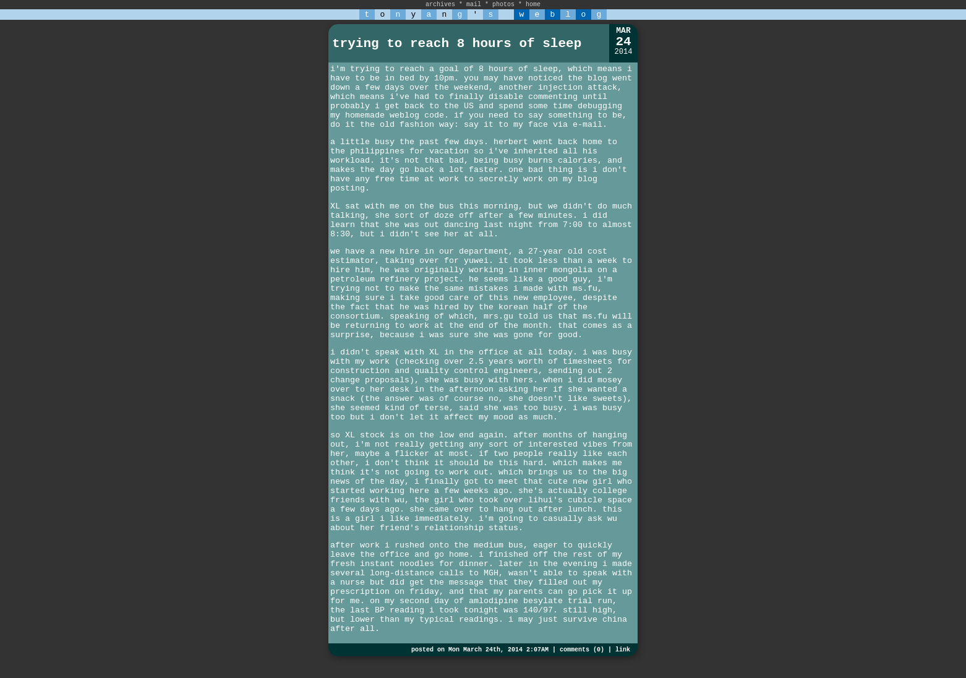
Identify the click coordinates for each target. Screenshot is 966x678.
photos (503, 4)
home (533, 4)
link (622, 649)
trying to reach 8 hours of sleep (456, 43)
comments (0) (582, 649)
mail (473, 4)
